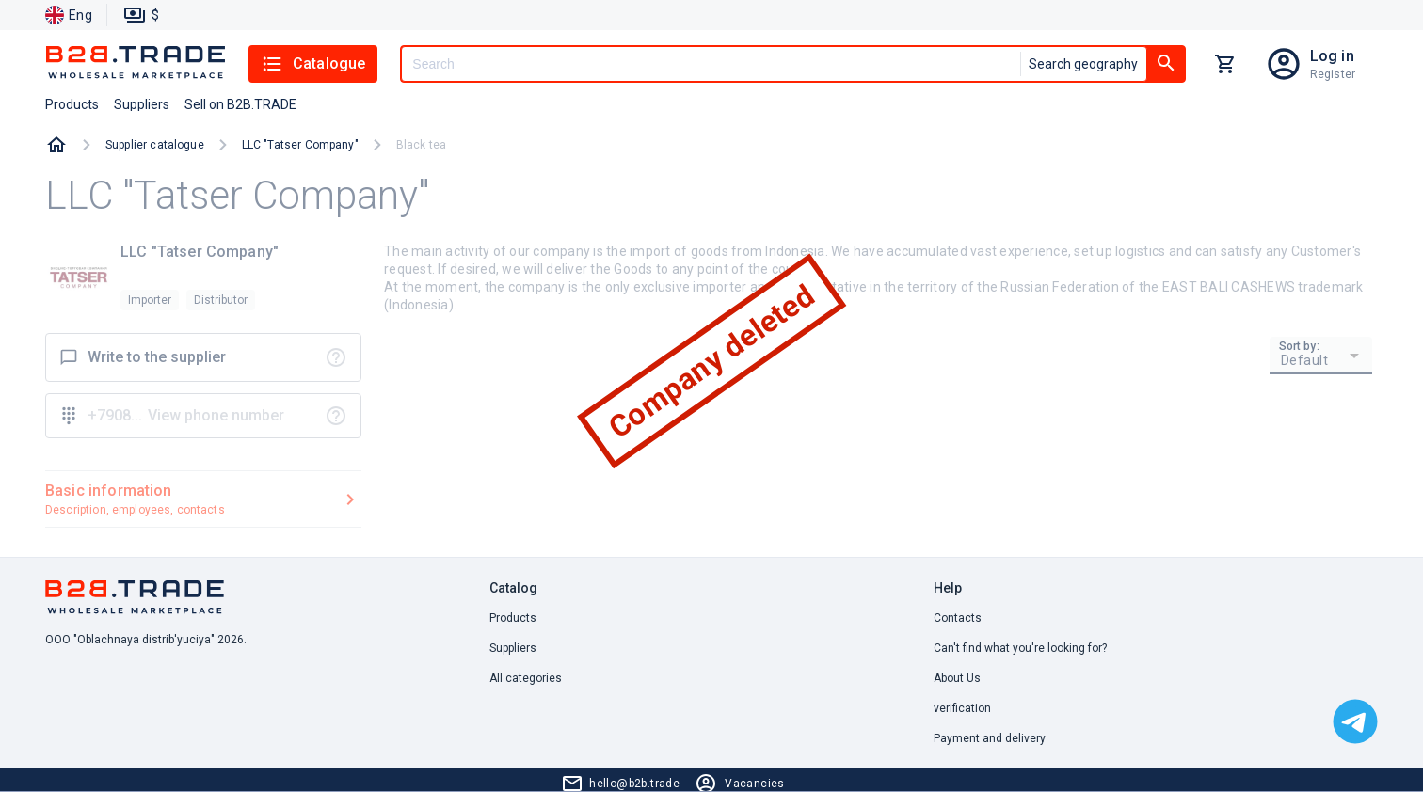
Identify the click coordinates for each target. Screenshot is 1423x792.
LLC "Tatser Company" (300, 144)
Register (1332, 74)
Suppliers (512, 648)
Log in (1332, 56)
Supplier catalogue (154, 144)
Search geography (1083, 63)
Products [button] (72, 104)
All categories (525, 678)
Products (512, 618)
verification (962, 708)
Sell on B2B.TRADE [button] (240, 104)
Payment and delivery (990, 738)
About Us (957, 678)
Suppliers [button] (141, 104)
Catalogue (313, 64)
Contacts (958, 618)
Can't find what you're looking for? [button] (1020, 648)
